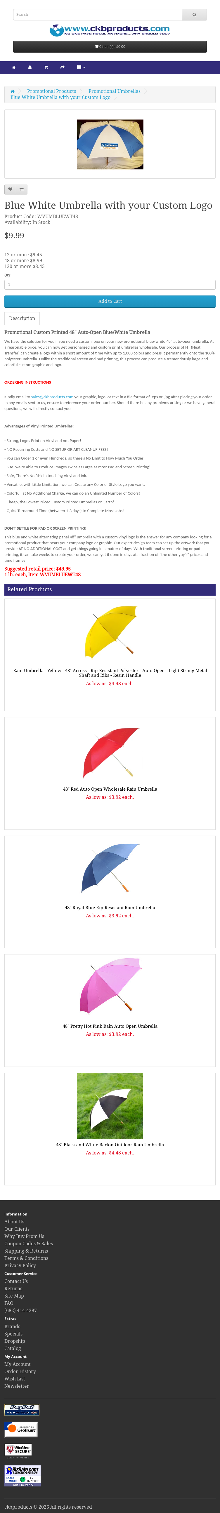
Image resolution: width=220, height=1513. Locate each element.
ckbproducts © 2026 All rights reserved (48, 1507)
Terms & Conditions (26, 1258)
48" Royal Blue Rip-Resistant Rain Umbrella (110, 907)
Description (22, 318)
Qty (7, 275)
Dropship (14, 1341)
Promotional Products (51, 91)
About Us (14, 1222)
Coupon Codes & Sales (28, 1243)
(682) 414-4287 (20, 1310)
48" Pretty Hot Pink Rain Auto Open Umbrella (110, 1026)
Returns (13, 1288)
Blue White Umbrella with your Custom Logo (60, 97)
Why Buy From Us (24, 1236)
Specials (13, 1334)
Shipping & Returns (26, 1251)
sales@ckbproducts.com (52, 396)
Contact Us (16, 1281)
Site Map (14, 1296)
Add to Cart (110, 301)
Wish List (14, 1379)
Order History (20, 1371)
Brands (12, 1326)
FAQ (8, 1303)
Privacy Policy (20, 1265)
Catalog (12, 1348)
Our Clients (17, 1229)
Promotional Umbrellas (115, 91)
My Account (17, 1364)
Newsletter (16, 1386)
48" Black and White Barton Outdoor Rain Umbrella (110, 1144)
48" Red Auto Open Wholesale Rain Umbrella (110, 789)
